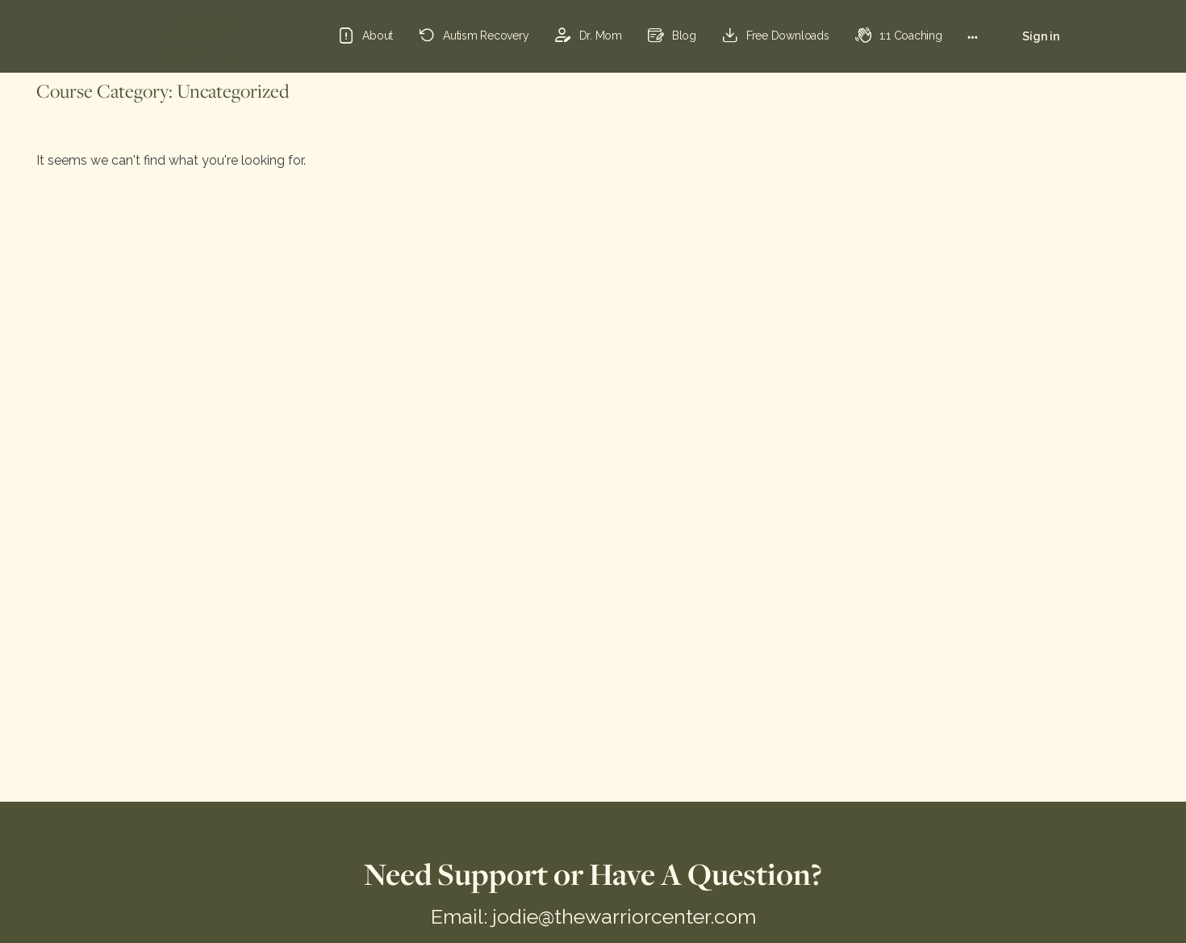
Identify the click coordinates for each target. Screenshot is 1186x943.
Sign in (1040, 36)
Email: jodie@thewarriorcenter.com (593, 916)
